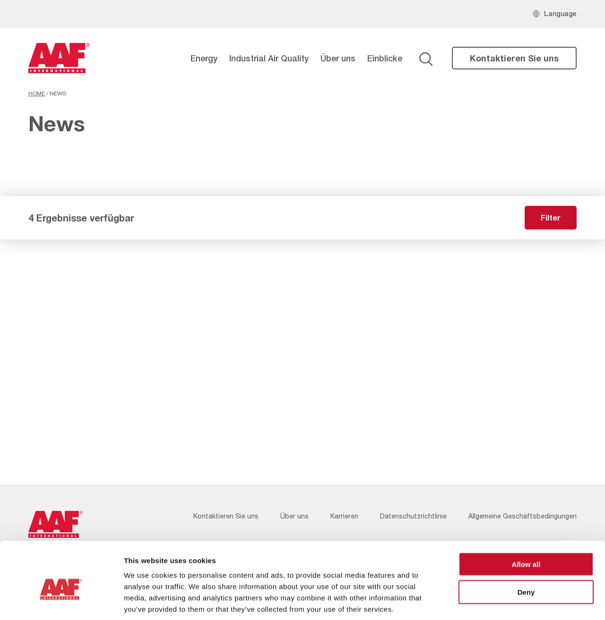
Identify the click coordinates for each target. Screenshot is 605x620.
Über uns (337, 58)
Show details (496, 601)
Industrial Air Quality (269, 58)
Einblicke (384, 58)
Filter (551, 217)
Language (560, 13)
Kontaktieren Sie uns (514, 58)
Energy (203, 58)
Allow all (526, 518)
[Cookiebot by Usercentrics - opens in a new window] (61, 602)
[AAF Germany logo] (59, 58)
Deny (526, 546)
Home (36, 93)
